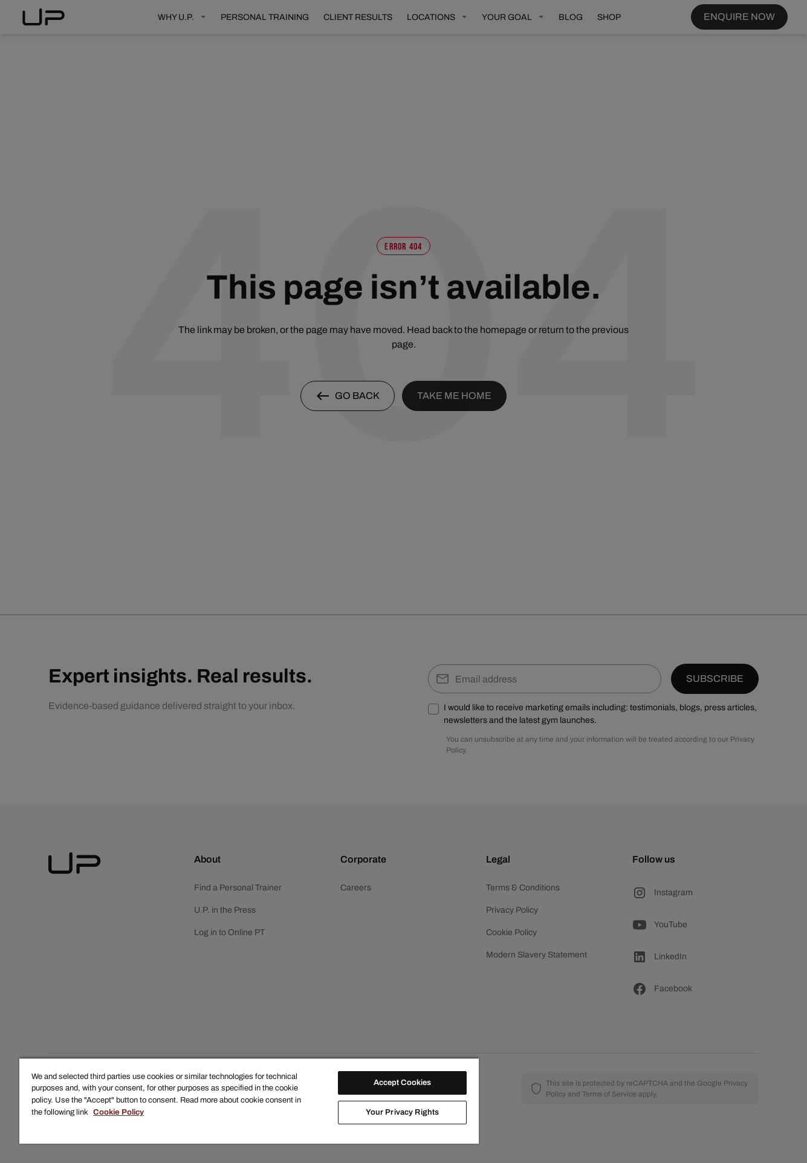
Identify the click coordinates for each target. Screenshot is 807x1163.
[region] (249, 1100)
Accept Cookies (403, 1082)
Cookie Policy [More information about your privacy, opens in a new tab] (118, 1112)
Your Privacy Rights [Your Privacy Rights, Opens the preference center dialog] (402, 1112)
